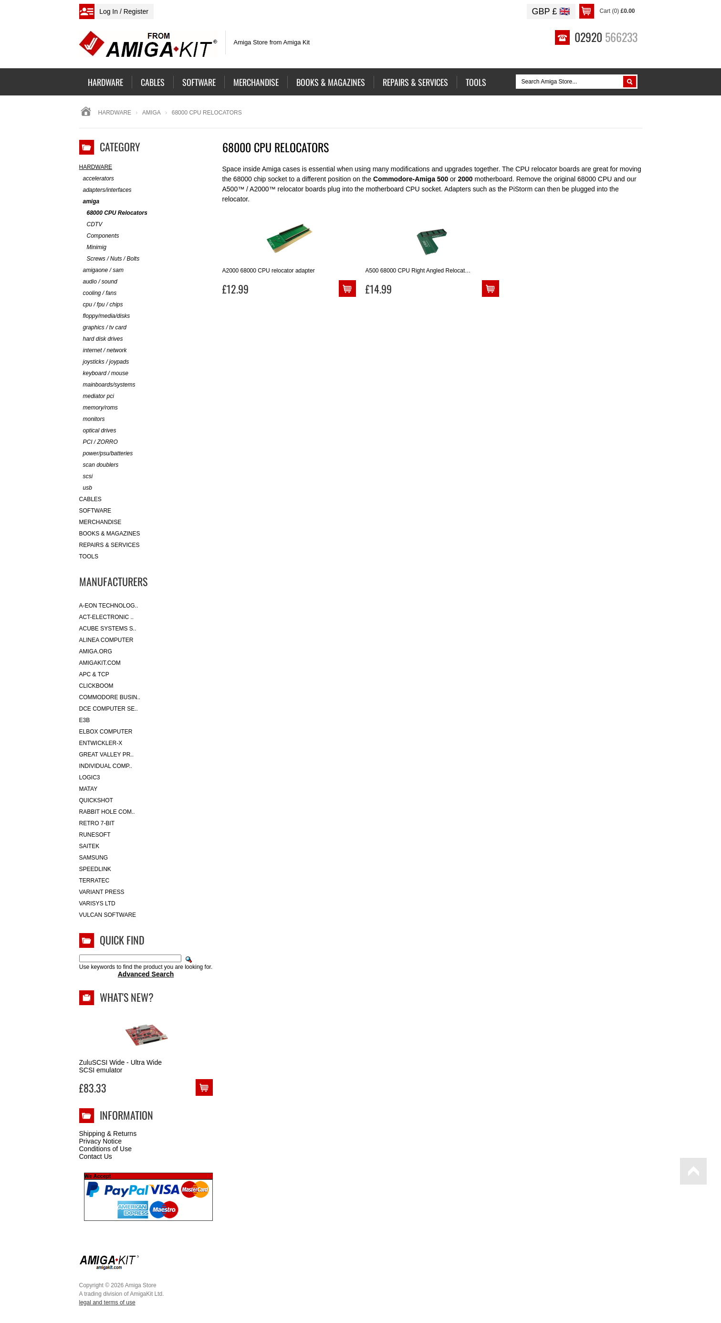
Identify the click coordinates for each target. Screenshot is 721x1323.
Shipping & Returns (108, 1133)
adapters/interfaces (105, 190)
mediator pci (96, 396)
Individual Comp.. (105, 766)
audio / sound (98, 282)
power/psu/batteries (106, 454)
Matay (88, 789)
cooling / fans (98, 293)
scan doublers (99, 465)
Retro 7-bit (97, 823)
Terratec (94, 880)
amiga (151, 112)
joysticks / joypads (104, 362)
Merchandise (100, 522)
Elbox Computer (106, 731)
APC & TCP (94, 674)
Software (95, 510)
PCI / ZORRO (98, 442)
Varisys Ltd (97, 903)
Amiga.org (95, 651)
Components (99, 236)
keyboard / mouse (103, 373)
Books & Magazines (109, 533)
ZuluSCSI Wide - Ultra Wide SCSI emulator (120, 1066)
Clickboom (96, 685)
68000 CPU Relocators (113, 213)
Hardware (115, 112)
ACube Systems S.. (107, 628)
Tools (88, 556)
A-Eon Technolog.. (108, 605)
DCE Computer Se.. (108, 708)
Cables (90, 499)
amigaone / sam (101, 270)
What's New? (127, 997)
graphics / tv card (102, 328)
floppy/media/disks (104, 316)
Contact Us (95, 1156)
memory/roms (98, 408)
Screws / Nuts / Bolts (109, 259)
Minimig (92, 247)
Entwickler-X (101, 743)
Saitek (89, 846)
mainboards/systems (107, 385)
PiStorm (521, 189)
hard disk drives (101, 339)
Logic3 (89, 777)
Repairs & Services (109, 545)
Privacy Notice (100, 1141)
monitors (92, 419)
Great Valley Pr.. (106, 754)
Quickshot (96, 800)
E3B (84, 720)
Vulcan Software (107, 915)
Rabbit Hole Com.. (107, 811)
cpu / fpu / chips (101, 305)
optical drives (97, 431)
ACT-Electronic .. (106, 617)
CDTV (91, 224)
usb (85, 488)
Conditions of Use (105, 1149)
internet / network (103, 350)
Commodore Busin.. (110, 697)
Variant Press (102, 892)
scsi (86, 476)
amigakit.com (100, 663)
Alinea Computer (106, 640)
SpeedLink (95, 869)
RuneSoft (95, 834)
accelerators (96, 179)
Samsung (93, 857)
